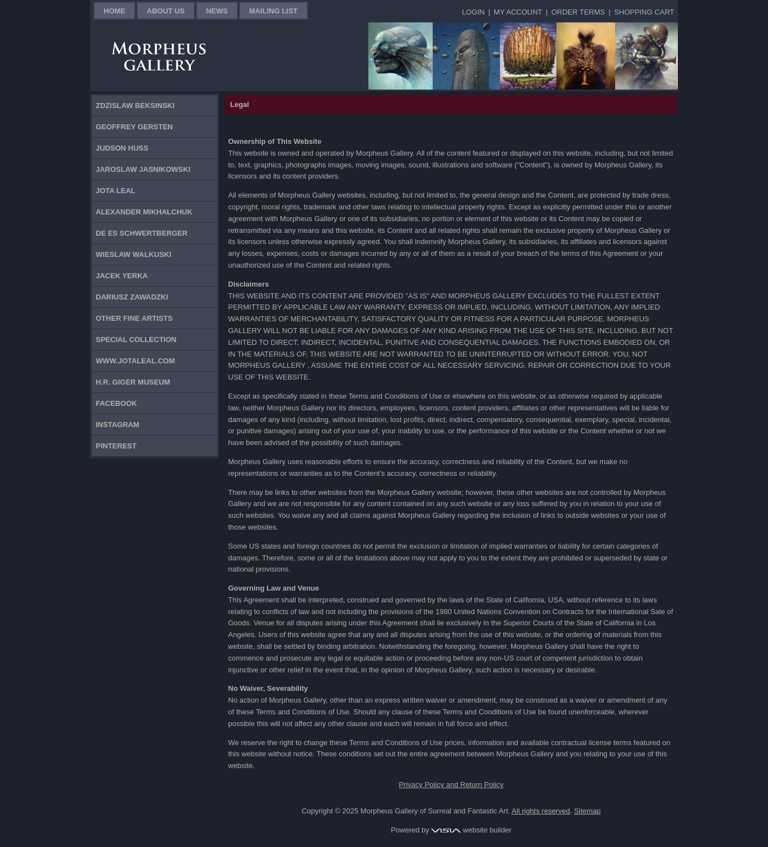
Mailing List (273, 11)
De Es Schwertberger (142, 233)
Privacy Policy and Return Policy (451, 784)
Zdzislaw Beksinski (135, 105)
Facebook (116, 403)
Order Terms (578, 12)
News (217, 11)
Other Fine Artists (134, 318)
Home (114, 11)
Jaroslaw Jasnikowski (143, 169)
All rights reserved (541, 811)
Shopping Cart (644, 12)
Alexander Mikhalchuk (144, 212)
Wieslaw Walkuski (133, 254)
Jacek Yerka (122, 276)
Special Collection (136, 339)
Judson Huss (122, 148)
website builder (471, 830)
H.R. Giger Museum (133, 382)
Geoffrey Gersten (134, 127)
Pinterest (116, 446)
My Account (518, 12)
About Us (166, 11)
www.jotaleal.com (135, 361)
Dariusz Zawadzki (132, 297)
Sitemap (587, 811)
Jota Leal (115, 190)
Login (473, 12)
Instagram (117, 424)
